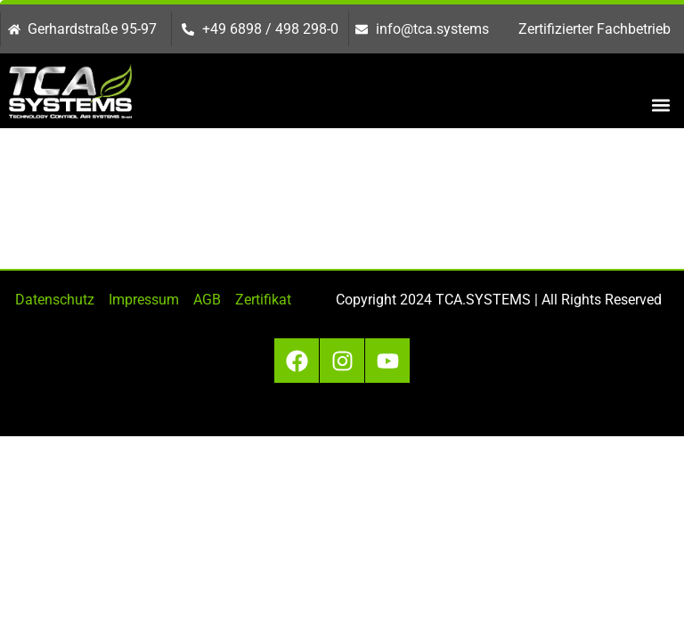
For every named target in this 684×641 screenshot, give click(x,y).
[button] (660, 104)
